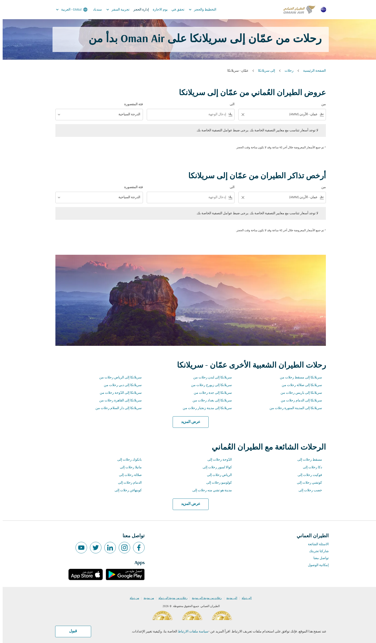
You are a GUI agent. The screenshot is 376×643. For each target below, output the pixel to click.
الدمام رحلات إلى (127, 483)
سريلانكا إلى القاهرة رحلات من (118, 400)
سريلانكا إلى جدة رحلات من (210, 393)
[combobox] (283, 114)
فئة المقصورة (131, 104)
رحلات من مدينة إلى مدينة (204, 598)
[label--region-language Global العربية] (69, 9)
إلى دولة (244, 598)
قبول (70, 631)
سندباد (94, 10)
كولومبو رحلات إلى (216, 483)
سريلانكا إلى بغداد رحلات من (209, 400)
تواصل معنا (318, 558)
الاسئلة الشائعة (315, 544)
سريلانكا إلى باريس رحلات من (298, 393)
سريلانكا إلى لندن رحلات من (210, 377)
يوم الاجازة (157, 10)
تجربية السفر (114, 9)
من (321, 104)
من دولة (131, 598)
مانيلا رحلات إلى (128, 467)
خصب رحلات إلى (307, 490)
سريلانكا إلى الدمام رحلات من (298, 400)
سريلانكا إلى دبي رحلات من (120, 385)
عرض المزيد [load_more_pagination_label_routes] (188, 422)
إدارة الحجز (138, 10)
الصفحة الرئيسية (311, 71)
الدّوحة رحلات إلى (217, 460)
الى (229, 104)
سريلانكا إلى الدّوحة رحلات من (118, 393)
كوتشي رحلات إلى (306, 483)
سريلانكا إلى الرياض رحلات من (118, 377)
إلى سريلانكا (263, 71)
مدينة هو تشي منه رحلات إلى (209, 490)
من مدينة (146, 598)
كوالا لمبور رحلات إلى (214, 467)
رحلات (286, 71)
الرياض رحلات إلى (216, 475)
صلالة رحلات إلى (127, 475)
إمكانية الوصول (315, 565)
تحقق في (175, 10)
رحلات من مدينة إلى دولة (170, 598)
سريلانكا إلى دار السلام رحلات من (116, 408)
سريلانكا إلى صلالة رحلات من (299, 385)
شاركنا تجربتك (316, 551)
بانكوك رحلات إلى (127, 460)
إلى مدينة (229, 598)
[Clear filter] (240, 114)
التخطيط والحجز (199, 9)
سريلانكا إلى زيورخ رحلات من (208, 385)
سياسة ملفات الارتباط (190, 631)
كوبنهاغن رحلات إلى (125, 490)
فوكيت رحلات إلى (307, 475)
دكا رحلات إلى (309, 467)
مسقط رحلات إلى (307, 460)
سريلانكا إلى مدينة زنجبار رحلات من (204, 408)
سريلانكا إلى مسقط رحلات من (298, 377)
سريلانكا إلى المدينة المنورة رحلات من (293, 408)
